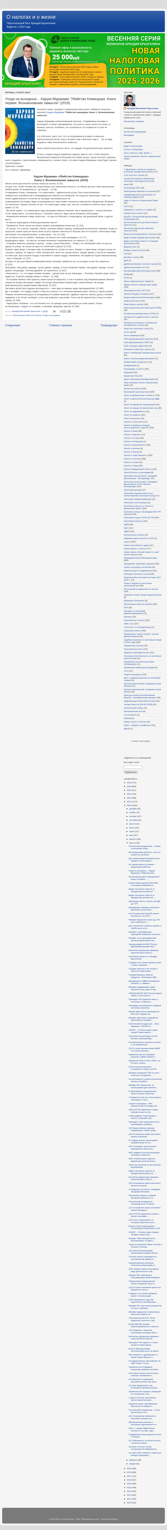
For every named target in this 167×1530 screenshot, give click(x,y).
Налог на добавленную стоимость (139, 395)
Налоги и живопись (132, 434)
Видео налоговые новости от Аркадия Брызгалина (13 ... (142, 1172)
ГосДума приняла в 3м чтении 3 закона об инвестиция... (143, 970)
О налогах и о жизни (31, 17)
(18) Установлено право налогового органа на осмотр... (145, 1184)
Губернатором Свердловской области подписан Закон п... (142, 1282)
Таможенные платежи (134, 646)
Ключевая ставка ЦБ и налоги (137, 349)
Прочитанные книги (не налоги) (27, 315)
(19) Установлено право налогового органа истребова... (145, 1135)
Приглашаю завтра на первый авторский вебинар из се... (142, 1196)
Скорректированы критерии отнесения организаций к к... (142, 1264)
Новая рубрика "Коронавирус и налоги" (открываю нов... (143, 1117)
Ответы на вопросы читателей (137, 567)
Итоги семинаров (131, 335)
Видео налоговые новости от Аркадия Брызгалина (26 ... (142, 896)
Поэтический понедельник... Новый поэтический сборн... (144, 847)
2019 (129, 1468)
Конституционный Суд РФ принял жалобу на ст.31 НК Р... (144, 914)
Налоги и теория (131, 466)
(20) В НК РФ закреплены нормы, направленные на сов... (144, 1111)
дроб (126, 260)
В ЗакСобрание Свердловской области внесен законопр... (142, 1092)
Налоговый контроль (133, 521)
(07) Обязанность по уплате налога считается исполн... (144, 1441)
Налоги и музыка (131, 452)
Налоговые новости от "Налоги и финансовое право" (138, 507)
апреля (132, 839)
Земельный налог (132, 301)
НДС (126, 528)
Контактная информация (135, 132)
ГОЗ (125, 254)
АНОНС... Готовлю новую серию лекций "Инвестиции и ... (143, 1031)
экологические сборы (133, 708)
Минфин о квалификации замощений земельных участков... (145, 933)
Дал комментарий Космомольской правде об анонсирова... (144, 859)
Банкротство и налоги (133, 213)
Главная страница (60, 325)
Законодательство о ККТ (135, 290)
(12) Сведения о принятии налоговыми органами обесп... (143, 1331)
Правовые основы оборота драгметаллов (142, 595)
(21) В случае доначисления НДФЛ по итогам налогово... (144, 1049)
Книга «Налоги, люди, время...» (138, 153)
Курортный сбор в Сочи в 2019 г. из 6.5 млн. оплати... (144, 1062)
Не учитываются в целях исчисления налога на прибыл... (145, 1080)
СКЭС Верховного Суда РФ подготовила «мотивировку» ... (144, 1301)
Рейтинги (128, 617)
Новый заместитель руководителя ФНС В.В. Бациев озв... (144, 1012)
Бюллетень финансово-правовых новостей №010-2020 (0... (144, 1337)
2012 (129, 1495)
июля (131, 828)
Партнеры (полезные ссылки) (137, 574)
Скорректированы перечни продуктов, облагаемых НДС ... (144, 976)
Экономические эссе (133, 711)
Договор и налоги (132, 257)
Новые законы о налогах (135, 548)
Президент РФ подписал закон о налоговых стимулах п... (143, 1000)
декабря (133, 809)
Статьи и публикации (133, 149)
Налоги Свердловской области (138, 469)
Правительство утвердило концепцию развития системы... (144, 1368)
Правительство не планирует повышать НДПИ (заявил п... (143, 1055)
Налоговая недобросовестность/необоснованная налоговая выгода (139, 494)
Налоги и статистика (133, 422)
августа (132, 824)
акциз (126, 184)
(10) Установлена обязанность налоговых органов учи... (142, 1417)
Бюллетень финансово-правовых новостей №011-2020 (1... (144, 1178)
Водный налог (130, 247)
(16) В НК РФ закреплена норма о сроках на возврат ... (144, 1215)
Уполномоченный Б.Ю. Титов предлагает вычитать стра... (142, 1319)
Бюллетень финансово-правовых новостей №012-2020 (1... (144, 951)
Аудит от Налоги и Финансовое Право (141, 200)
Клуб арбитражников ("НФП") (137, 342)
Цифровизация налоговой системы (139, 701)
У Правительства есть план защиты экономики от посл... (145, 1098)
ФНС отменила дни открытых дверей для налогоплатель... (143, 1160)
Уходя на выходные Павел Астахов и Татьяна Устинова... (145, 1245)
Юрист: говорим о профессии (137, 725)
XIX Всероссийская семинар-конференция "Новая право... (143, 1129)
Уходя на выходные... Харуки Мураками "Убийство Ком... (142, 872)
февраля (133, 1460)
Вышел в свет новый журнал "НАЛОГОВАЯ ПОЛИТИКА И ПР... (145, 1227)
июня (131, 831)
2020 (129, 805)
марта (132, 843)
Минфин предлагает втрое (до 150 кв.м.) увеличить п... (144, 921)
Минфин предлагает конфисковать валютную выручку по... (144, 1313)
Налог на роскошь (132, 418)
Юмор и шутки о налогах (135, 722)
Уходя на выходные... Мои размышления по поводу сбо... (144, 1104)
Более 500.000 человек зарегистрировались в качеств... (144, 1325)
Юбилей (127, 718)
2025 (129, 786)
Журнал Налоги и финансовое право (140, 285)
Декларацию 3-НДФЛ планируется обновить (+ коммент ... (144, 982)
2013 (129, 1491)
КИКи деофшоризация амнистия (138, 339)
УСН (126, 671)
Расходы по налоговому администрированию (134, 612)
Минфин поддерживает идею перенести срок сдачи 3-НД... (143, 988)
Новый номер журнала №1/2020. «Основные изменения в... (143, 884)
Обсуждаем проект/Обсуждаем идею (140, 558)
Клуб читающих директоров (136, 346)
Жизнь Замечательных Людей (137, 281)
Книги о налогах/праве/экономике (139, 358)
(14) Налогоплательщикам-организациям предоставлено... (144, 1252)
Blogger (114, 1519)
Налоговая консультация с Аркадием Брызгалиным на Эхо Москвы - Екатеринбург (140, 484)
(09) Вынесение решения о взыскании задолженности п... (143, 1423)
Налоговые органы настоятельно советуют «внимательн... (144, 1374)
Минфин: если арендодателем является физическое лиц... (142, 939)
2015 (129, 1484)
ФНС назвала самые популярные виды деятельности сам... (144, 1270)
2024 (129, 790)
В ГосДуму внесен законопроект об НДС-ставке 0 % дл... (144, 1362)
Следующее (12, 325)
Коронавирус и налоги (134, 369)
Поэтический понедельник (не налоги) (141, 589)
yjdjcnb (127, 729)
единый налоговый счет (134, 267)
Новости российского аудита (136, 545)
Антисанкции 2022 (132, 188)
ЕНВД (126, 274)
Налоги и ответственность (135, 455)
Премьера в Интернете (134, 601)
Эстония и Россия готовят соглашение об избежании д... (143, 1448)
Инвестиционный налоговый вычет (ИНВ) (142, 308)
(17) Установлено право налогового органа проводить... (145, 1209)
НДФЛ (126, 531)
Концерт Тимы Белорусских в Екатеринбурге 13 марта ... (142, 1239)
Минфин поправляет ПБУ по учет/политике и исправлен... (144, 1074)
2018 (129, 1472)
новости (127, 542)
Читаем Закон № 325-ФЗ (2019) (138, 704)
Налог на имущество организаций (139, 404)
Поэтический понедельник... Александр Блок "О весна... (142, 1203)
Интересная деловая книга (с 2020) (140, 313)
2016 (129, 1480)
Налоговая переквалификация (137, 499)
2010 (129, 1503)
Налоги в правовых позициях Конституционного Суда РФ (137, 426)
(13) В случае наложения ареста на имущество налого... (145, 1288)
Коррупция (128, 372)
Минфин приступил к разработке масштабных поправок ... (143, 1019)
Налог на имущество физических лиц (140, 408)
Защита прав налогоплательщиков (139, 297)
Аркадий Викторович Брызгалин (142, 108)
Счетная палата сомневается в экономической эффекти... (143, 1258)
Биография (129, 135)
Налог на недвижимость (135, 411)
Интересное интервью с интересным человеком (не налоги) (140, 324)
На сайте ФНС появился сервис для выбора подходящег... (145, 1454)
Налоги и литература (133, 441)
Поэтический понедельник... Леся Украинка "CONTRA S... (144, 1025)
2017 (129, 1476)
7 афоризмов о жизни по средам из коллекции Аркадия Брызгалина (140, 170)
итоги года (128, 332)
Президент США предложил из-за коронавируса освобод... (144, 1123)
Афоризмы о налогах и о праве (138, 210)
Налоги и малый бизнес (134, 445)
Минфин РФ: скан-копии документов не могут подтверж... (145, 1307)
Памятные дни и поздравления (138, 571)
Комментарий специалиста (136, 362)
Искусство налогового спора (136, 328)
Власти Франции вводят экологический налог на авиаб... (144, 1350)
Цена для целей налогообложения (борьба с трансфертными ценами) (139, 696)
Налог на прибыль (132, 415)
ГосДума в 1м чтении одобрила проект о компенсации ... (143, 1294)
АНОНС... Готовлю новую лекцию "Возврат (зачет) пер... (144, 1233)
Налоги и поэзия (131, 462)
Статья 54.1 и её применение (137, 627)
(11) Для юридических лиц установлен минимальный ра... (144, 1386)
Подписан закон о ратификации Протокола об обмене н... (143, 1405)
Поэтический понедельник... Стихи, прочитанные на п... (144, 1411)
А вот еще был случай (134, 175)
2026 (129, 783)
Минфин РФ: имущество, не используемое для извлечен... (143, 1086)
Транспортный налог (133, 649)
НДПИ (126, 524)
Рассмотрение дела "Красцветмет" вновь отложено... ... (144, 878)
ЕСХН (126, 278)
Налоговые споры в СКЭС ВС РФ (139, 517)
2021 (129, 802)
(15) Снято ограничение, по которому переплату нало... (142, 1221)
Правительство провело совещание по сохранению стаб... (145, 1392)
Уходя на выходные (51, 315)
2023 (129, 794)
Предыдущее (109, 325)
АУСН (126, 206)
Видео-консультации (133, 146)
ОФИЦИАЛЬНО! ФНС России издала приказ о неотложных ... (145, 994)
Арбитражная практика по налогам (139, 191)
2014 (129, 1487)
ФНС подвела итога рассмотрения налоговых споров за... (144, 1154)
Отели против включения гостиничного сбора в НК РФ (142, 1068)
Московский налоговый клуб (136, 392)
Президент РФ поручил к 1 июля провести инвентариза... (143, 1343)
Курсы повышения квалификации (139, 379)
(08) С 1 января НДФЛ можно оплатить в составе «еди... (142, 1429)
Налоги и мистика (132, 448)
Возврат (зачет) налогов (135, 250)
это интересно (130, 715)
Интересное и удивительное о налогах (141, 317)
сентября (133, 820)
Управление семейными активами (139, 667)
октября (133, 816)
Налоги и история (132, 438)
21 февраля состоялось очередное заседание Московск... (144, 1190)
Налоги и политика (132, 459)
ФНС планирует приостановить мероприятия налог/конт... (143, 1147)
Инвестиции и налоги (133, 304)
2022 (129, 798)
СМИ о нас (128, 624)
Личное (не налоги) (132, 388)
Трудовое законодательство (136, 652)
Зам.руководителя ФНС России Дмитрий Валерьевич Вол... (143, 945)
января (132, 1464)
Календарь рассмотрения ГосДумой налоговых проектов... (145, 1006)
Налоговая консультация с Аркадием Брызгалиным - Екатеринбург (140, 477)
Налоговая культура (133, 490)
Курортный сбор (131, 376)
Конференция (130, 365)
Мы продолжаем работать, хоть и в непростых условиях (144, 853)
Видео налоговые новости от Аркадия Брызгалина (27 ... (142, 890)
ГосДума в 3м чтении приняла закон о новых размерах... (145, 963)
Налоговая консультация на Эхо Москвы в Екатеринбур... (143, 1037)
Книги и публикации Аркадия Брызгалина (142, 353)
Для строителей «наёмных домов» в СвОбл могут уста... (145, 927)
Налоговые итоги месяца (135, 502)
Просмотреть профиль (134, 121)
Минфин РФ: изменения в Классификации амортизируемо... (145, 1276)
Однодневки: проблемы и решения (139, 564)
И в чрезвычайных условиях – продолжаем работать (142, 865)
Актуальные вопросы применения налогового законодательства (139, 179)
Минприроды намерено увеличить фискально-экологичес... (144, 908)
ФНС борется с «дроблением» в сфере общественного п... (143, 1356)
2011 (129, 1499)
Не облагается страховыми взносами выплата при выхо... (143, 1380)
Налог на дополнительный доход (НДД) (141, 399)
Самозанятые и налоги (134, 620)
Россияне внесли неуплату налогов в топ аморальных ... (145, 1043)
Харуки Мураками (55, 112)
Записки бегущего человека (136, 294)
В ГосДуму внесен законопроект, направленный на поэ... (143, 1141)
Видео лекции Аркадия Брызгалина (140, 237)
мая (131, 835)
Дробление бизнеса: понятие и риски (140, 264)
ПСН (126, 607)
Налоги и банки (131, 431)
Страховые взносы (132, 631)
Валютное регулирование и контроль (140, 234)
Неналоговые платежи (134, 535)
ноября (132, 812)
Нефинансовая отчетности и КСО (139, 538)
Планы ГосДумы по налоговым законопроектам (138, 584)
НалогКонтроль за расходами (137, 472)
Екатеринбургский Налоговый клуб (139, 271)
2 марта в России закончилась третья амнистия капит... (142, 1399)
